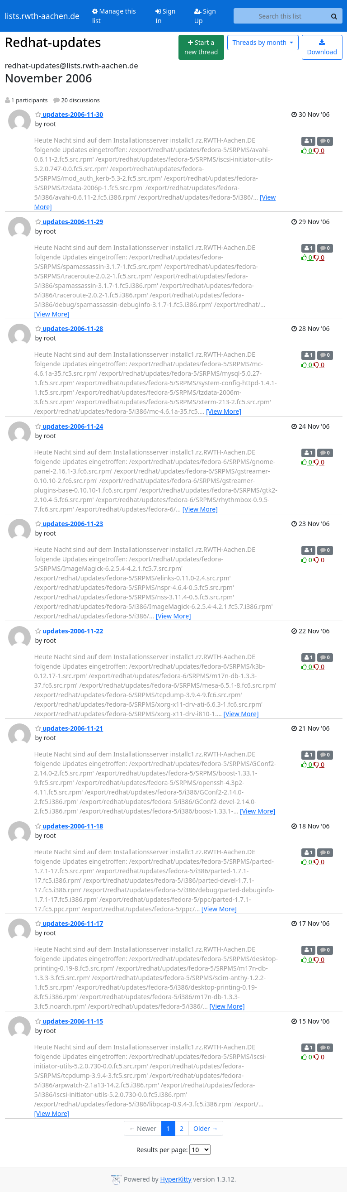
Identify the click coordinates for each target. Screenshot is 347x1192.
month (260, 42)
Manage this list (114, 16)
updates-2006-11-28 (69, 328)
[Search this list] (280, 16)
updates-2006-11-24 (69, 426)
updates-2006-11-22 (69, 631)
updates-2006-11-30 (69, 114)
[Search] (334, 16)
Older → (205, 1128)
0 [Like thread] (307, 150)
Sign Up (205, 16)
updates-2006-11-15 (69, 1021)
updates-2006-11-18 (69, 826)
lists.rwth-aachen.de (42, 15)
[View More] (52, 314)
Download (322, 47)
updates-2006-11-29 (69, 221)
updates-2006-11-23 (69, 523)
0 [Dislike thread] (319, 150)
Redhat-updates (53, 42)
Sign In (165, 16)
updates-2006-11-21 (69, 728)
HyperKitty (175, 1179)
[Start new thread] (201, 47)
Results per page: (162, 1149)
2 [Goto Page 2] (181, 1128)
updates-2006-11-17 (69, 923)
